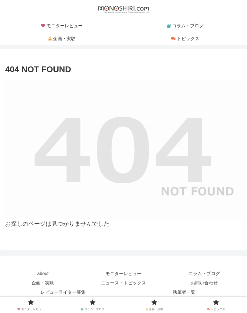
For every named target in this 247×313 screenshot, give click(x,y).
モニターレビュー (123, 273)
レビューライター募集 (63, 292)
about (43, 273)
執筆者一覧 (184, 292)
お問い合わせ (204, 282)
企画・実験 (43, 282)
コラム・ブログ (204, 273)
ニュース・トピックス (123, 282)
